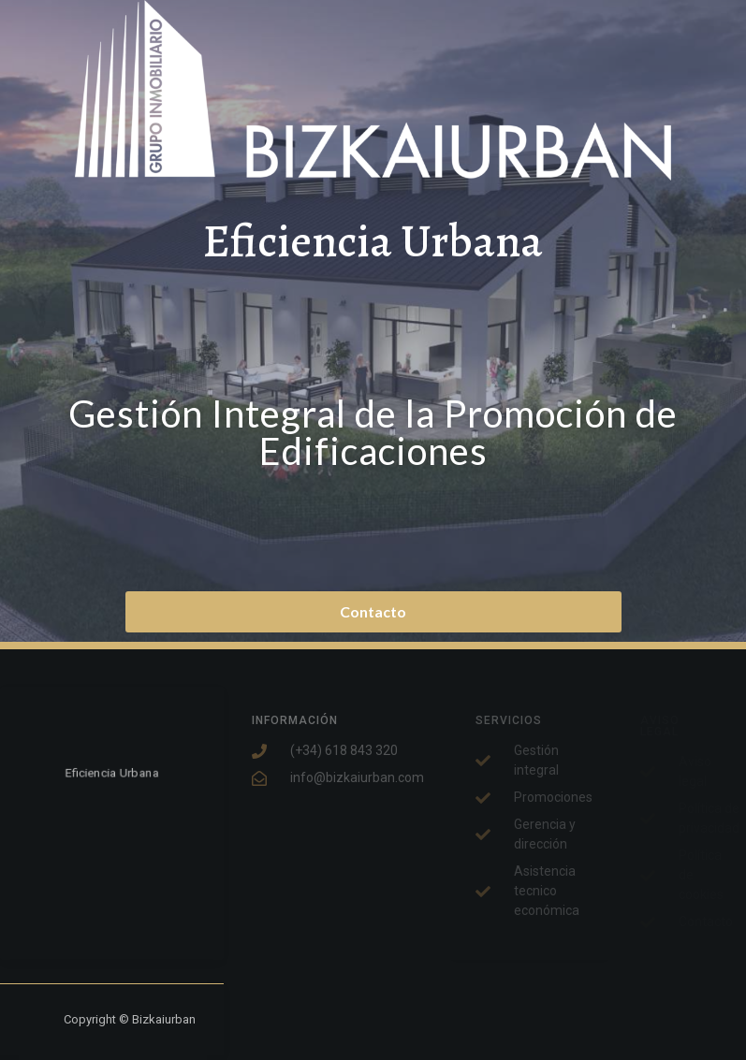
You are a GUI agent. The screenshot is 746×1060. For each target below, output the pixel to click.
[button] (373, 611)
